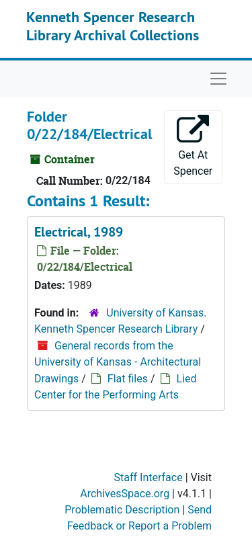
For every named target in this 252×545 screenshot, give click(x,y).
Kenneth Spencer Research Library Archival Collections (112, 25)
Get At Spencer (192, 146)
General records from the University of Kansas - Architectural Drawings (117, 362)
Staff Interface (148, 477)
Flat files (128, 378)
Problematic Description (122, 509)
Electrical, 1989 (78, 232)
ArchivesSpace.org (124, 493)
